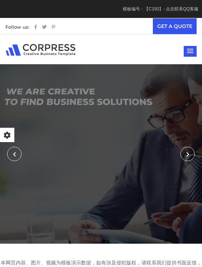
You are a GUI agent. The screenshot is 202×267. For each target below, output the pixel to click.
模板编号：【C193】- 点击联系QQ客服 (160, 8)
